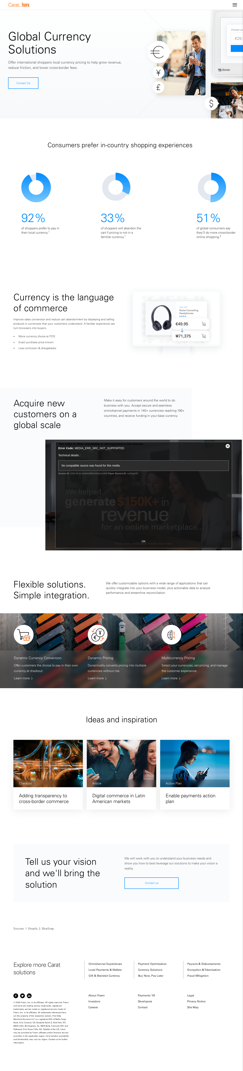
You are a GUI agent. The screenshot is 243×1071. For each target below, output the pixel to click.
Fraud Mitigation (198, 975)
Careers (93, 1007)
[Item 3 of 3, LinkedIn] (29, 995)
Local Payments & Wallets (105, 970)
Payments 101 (146, 995)
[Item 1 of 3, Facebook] (15, 995)
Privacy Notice (196, 1001)
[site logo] (19, 6)
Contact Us (23, 83)
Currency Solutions (150, 970)
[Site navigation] (235, 5)
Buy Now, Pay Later (150, 975)
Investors (94, 1001)
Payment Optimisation (152, 964)
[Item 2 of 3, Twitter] (22, 995)
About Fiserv (96, 995)
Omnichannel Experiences (105, 964)
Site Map (193, 1007)
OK (144, 541)
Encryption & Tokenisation (204, 970)
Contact (143, 1007)
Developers (145, 1001)
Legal (190, 995)
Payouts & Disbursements (204, 964)
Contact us (151, 883)
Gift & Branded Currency (104, 975)
